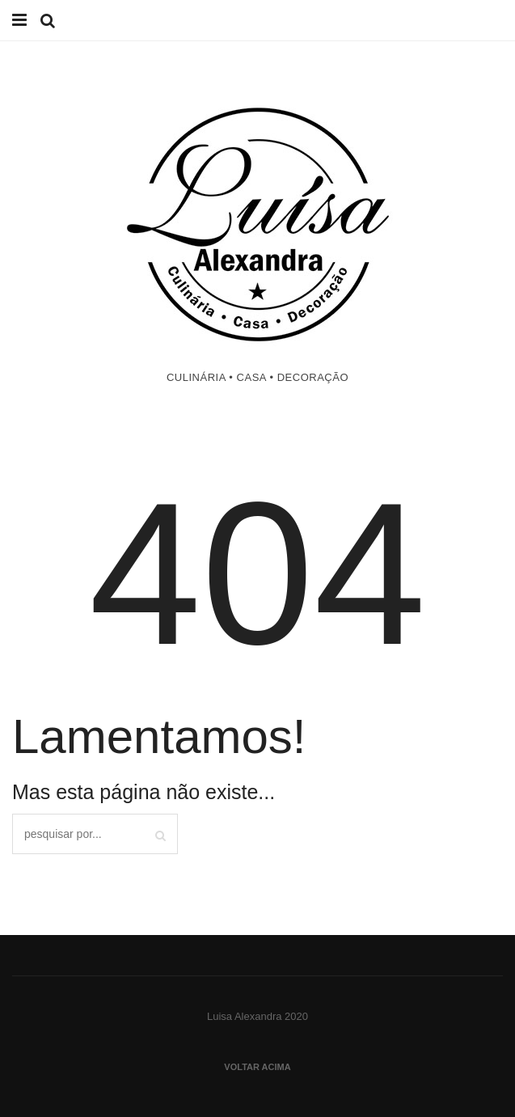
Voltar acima (257, 1067)
